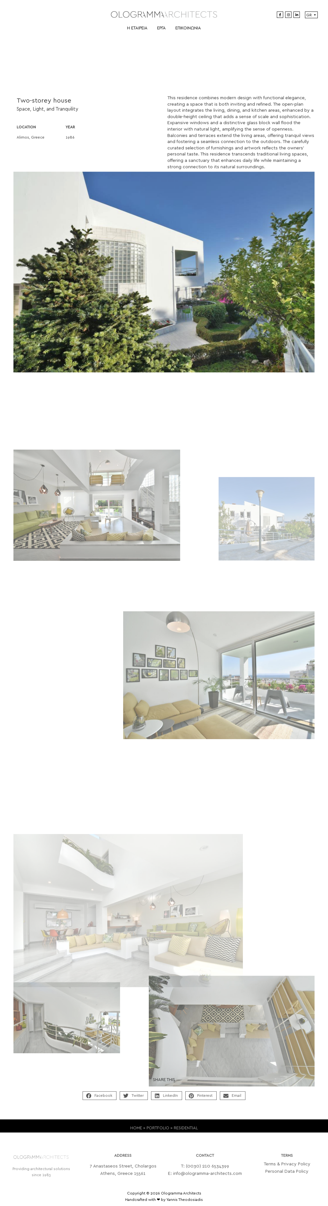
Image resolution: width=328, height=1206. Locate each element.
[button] (99, 1100)
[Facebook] (280, 15)
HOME (136, 1132)
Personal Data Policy (286, 1177)
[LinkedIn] (296, 15)
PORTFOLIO (158, 1132)
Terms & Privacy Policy (287, 1170)
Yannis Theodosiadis (184, 1200)
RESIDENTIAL (186, 1132)
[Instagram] (288, 15)
